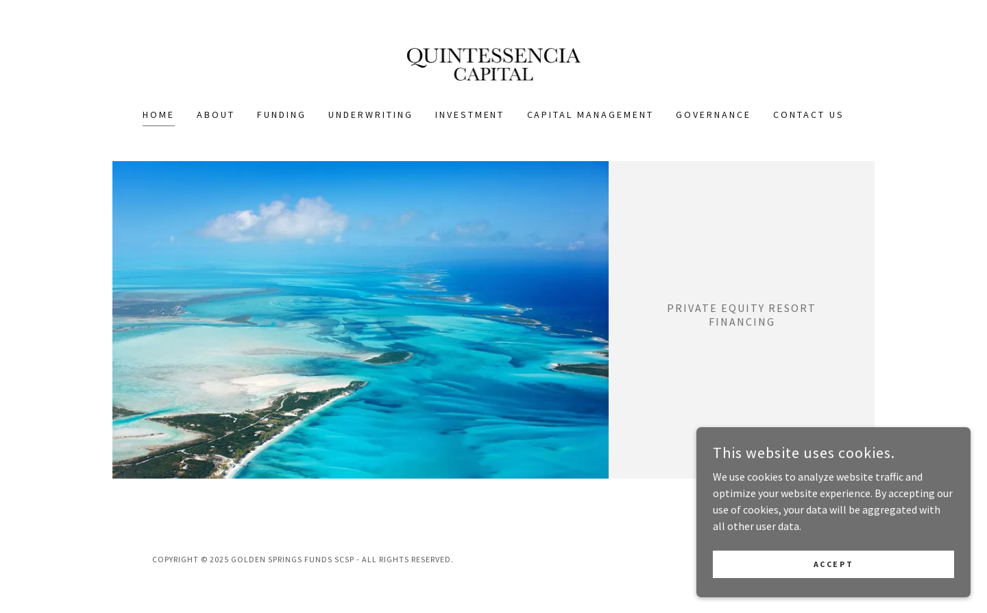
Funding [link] (281, 114)
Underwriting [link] (370, 114)
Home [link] (159, 114)
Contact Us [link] (808, 114)
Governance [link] (713, 114)
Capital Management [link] (591, 114)
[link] (493, 62)
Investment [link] (470, 114)
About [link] (216, 114)
